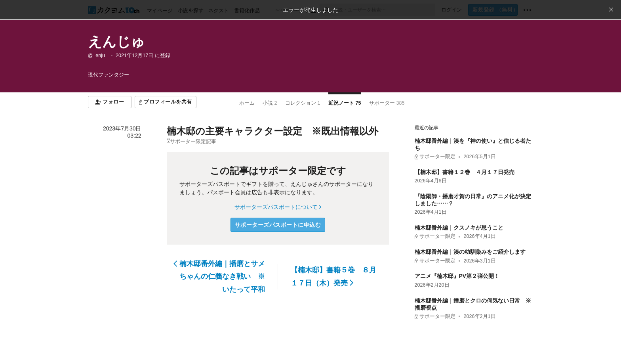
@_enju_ (98, 55)
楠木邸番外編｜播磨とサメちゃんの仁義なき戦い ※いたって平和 (219, 276)
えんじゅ (116, 41)
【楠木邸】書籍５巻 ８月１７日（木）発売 (333, 276)
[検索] (326, 10)
